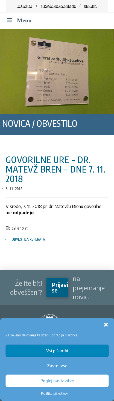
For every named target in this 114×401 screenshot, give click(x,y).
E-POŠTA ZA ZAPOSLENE (58, 5)
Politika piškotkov (54, 393)
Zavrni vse (57, 365)
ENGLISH (90, 5)
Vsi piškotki (57, 350)
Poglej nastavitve (57, 380)
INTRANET (24, 5)
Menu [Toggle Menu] (19, 20)
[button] (106, 324)
